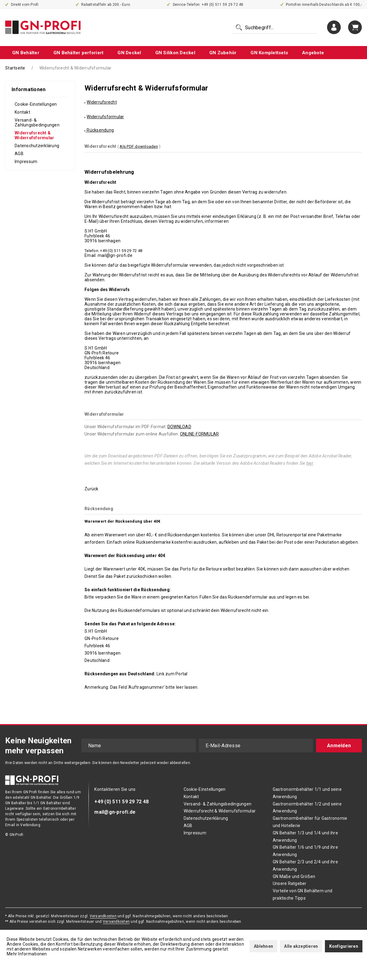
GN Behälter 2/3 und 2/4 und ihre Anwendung (305, 865)
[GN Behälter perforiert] (78, 52)
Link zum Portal (172, 673)
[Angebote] (313, 52)
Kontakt (22, 112)
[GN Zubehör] (223, 52)
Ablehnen (263, 946)
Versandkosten (103, 916)
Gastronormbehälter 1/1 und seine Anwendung (307, 793)
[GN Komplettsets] (269, 52)
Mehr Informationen (27, 953)
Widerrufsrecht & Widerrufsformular (34, 135)
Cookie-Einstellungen (36, 104)
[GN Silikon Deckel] (175, 52)
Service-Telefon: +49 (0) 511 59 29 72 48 (205, 4)
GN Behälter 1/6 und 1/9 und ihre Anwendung (305, 851)
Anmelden (339, 745)
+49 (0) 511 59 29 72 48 (121, 802)
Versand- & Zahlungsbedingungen (37, 122)
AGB (19, 153)
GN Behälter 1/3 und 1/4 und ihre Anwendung (305, 836)
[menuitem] (275, 27)
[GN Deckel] (129, 52)
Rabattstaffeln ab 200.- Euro (103, 4)
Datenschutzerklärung (37, 145)
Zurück (92, 488)
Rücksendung (100, 130)
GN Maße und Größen (294, 876)
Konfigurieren (343, 946)
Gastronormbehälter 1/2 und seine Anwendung (307, 807)
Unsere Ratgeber (290, 883)
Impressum (26, 161)
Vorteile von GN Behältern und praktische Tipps (302, 894)
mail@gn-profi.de (114, 812)
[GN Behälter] (25, 52)
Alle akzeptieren (301, 946)
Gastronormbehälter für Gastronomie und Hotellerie (310, 822)
